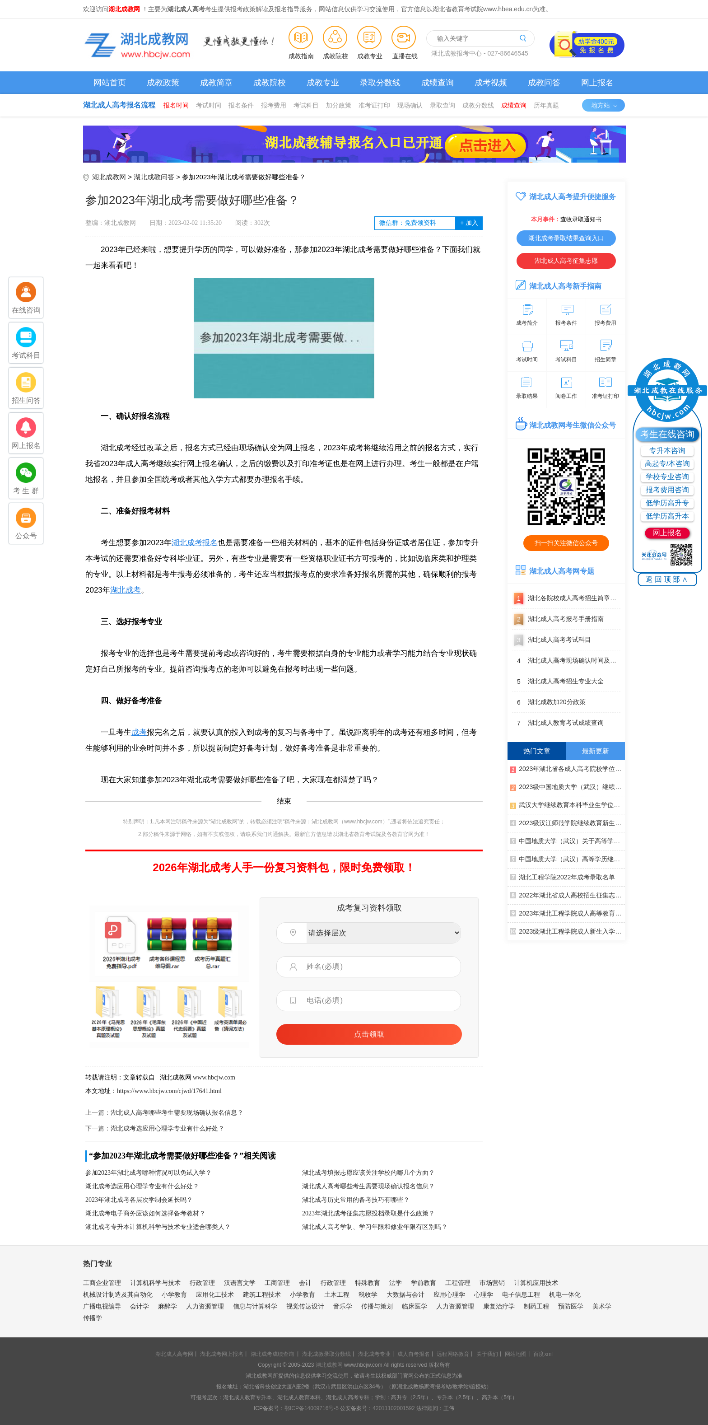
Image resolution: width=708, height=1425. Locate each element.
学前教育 (423, 1282)
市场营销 (492, 1282)
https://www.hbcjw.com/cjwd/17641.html (169, 1091)
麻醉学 (167, 1306)
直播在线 (405, 56)
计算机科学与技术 (155, 1282)
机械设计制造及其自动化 (118, 1294)
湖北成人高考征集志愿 (566, 260)
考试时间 (208, 105)
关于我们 (487, 1354)
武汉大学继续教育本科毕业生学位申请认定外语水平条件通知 (567, 804)
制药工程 (536, 1306)
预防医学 (570, 1306)
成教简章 (216, 82)
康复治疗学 (499, 1306)
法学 (395, 1282)
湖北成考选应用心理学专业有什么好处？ (167, 1128)
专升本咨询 (667, 450)
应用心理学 (449, 1294)
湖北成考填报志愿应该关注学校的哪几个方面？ (368, 1172)
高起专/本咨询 (667, 463)
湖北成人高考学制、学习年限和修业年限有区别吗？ (374, 1227)
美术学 (601, 1306)
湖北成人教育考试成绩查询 (558, 723)
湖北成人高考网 (174, 1354)
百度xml (543, 1354)
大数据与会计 (405, 1294)
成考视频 (491, 82)
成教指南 (301, 56)
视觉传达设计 (305, 1306)
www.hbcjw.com (214, 1077)
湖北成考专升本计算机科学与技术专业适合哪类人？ (158, 1227)
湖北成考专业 (374, 1354)
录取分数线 (380, 82)
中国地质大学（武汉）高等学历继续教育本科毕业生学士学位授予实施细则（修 (567, 858)
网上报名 (597, 82)
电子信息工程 (521, 1294)
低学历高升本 (667, 516)
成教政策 (163, 82)
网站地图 (515, 1354)
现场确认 (410, 105)
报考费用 (273, 105)
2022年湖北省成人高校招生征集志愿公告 (567, 895)
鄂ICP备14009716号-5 (311, 1408)
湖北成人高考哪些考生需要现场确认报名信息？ (177, 1112)
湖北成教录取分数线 (326, 1354)
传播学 (92, 1318)
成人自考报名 (413, 1354)
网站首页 (109, 82)
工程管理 (457, 1282)
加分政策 (338, 105)
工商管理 (277, 1282)
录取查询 (442, 105)
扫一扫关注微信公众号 (566, 543)
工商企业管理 (102, 1282)
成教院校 (335, 56)
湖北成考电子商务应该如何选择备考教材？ (145, 1213)
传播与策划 (377, 1306)
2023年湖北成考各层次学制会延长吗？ (139, 1199)
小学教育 (174, 1294)
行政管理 (202, 1282)
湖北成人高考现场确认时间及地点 (566, 660)
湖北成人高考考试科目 (551, 640)
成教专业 (369, 56)
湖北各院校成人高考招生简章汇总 (566, 598)
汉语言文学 (240, 1282)
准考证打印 (374, 105)
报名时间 (176, 105)
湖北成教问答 (154, 177)
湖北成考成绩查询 (272, 1354)
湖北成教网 (109, 177)
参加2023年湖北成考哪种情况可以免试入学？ (148, 1172)
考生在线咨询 (667, 434)
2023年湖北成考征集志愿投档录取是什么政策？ (368, 1213)
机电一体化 (565, 1294)
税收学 (368, 1294)
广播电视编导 (102, 1306)
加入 (469, 223)
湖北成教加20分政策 (549, 702)
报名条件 (241, 105)
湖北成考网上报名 (221, 1354)
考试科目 (306, 105)
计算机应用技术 (536, 1282)
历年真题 (546, 105)
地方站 (605, 105)
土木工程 (336, 1294)
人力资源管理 (205, 1306)
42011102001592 (394, 1408)
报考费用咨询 (667, 490)
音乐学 (342, 1306)
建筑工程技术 (262, 1294)
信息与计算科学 (255, 1306)
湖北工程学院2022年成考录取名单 (562, 876)
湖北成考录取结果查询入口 (566, 238)
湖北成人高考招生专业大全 (558, 681)
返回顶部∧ (667, 579)
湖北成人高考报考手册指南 (558, 619)
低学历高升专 (667, 503)
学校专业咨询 (667, 477)
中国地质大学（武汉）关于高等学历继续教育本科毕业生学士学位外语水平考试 (567, 840)
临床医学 (414, 1306)
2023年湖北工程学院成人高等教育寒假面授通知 (567, 913)
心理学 (483, 1294)
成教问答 (544, 82)
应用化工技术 (215, 1294)
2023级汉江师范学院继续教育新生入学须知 (567, 822)
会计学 (139, 1306)
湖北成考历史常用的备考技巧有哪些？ (356, 1199)
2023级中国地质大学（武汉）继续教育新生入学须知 (567, 786)
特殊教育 (367, 1282)
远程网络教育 (453, 1354)
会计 (305, 1282)
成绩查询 (437, 82)
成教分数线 (478, 105)
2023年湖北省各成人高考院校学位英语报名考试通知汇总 (567, 768)
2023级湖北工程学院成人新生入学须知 (567, 931)
